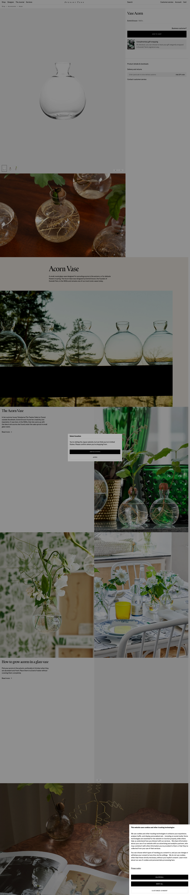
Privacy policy (136, 868)
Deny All (159, 884)
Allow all (160, 877)
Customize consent (160, 890)
